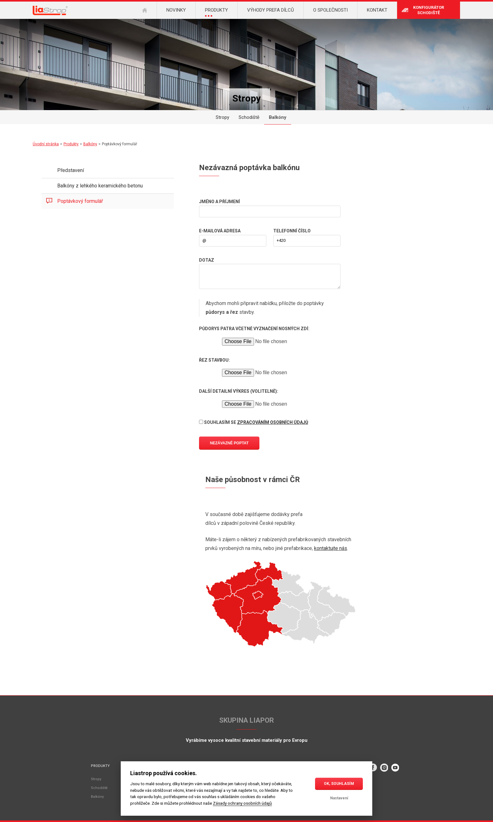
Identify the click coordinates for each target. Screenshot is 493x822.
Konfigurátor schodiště (428, 10)
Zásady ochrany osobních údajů (242, 803)
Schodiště (249, 117)
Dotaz (206, 260)
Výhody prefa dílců (270, 10)
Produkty (71, 144)
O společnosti (330, 10)
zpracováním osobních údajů (272, 422)
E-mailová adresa (220, 230)
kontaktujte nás (330, 548)
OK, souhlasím (339, 783)
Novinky (176, 10)
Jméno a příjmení (219, 201)
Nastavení (339, 798)
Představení (70, 170)
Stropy (222, 117)
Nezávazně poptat (229, 443)
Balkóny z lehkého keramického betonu (100, 186)
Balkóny (277, 117)
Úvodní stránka (46, 144)
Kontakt (377, 10)
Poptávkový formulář (80, 201)
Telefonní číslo (292, 230)
